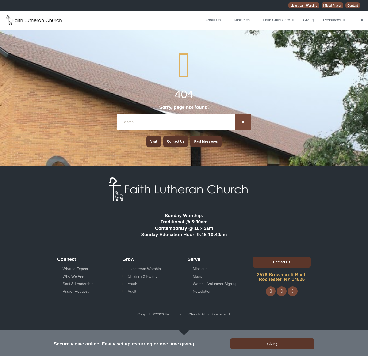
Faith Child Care (278, 20)
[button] (362, 20)
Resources (334, 20)
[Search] (243, 122)
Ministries (243, 20)
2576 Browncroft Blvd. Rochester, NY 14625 (282, 277)
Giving (308, 20)
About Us (215, 20)
